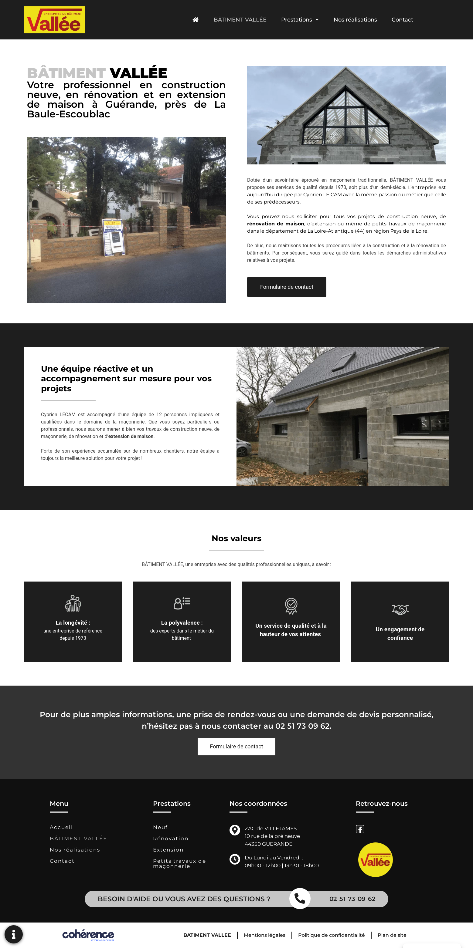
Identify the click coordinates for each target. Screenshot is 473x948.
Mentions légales (264, 935)
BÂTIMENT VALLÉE (240, 19)
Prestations (300, 19)
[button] (286, 287)
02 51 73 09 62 (302, 725)
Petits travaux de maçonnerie (179, 863)
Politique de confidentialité (331, 935)
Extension (168, 850)
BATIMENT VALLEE (207, 935)
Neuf (160, 827)
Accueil (61, 827)
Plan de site (392, 935)
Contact (402, 19)
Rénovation (171, 838)
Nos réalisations (355, 19)
